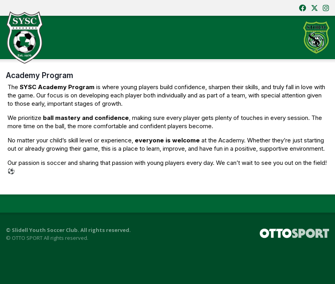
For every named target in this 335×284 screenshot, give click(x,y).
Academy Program (39, 75)
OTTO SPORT (27, 237)
